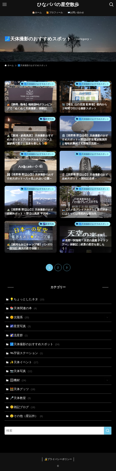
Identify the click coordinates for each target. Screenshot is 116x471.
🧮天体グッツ (22, 389)
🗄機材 (60, 380)
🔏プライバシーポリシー (58, 459)
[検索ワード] (58, 431)
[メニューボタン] (4, 4)
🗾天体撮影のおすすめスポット (34, 344)
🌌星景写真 (20, 326)
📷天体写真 (21, 371)
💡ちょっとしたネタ (27, 299)
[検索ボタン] (111, 4)
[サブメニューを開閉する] (107, 317)
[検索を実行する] (107, 431)
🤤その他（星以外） (26, 416)
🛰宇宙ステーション (26, 353)
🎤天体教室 (20, 398)
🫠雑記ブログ (22, 407)
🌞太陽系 (60, 317)
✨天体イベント (24, 362)
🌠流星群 (19, 335)
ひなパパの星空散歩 (58, 4)
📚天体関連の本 (23, 308)
